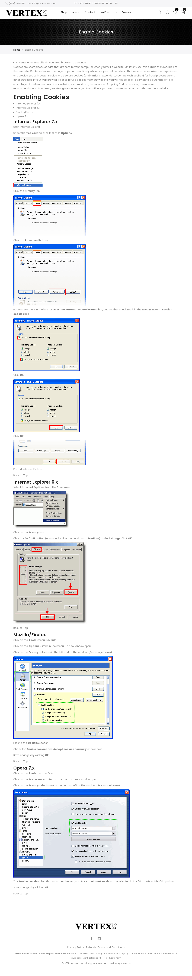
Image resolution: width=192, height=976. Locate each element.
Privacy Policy (75, 947)
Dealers (126, 12)
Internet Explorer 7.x (28, 103)
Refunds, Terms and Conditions (105, 947)
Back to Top (20, 475)
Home (16, 49)
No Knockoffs (109, 12)
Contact (90, 12)
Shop (64, 12)
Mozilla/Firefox (24, 112)
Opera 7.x (22, 116)
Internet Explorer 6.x (28, 108)
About (76, 12)
